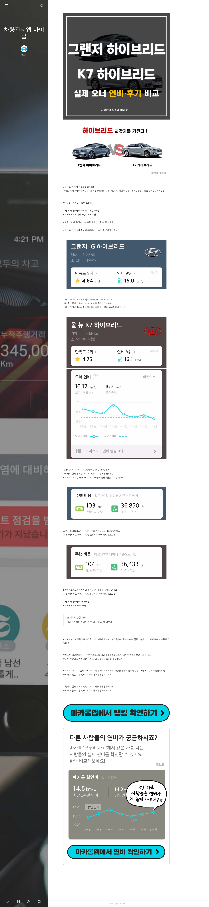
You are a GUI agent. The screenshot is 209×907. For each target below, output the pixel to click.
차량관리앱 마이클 (24, 32)
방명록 (19, 901)
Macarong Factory (128, 904)
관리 (40, 901)
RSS (29, 901)
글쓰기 (8, 901)
